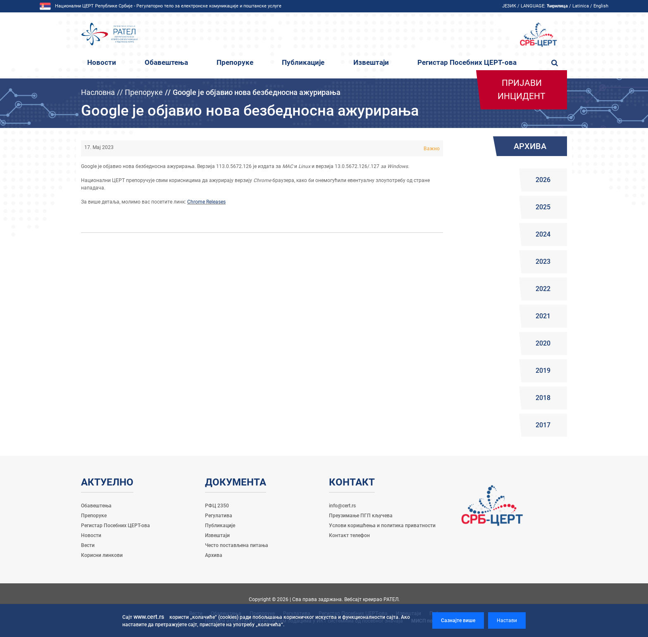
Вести (88, 545)
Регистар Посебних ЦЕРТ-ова (467, 62)
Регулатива (218, 516)
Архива (213, 555)
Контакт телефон (349, 535)
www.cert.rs (148, 616)
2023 (543, 261)
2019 (543, 370)
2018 (543, 398)
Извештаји (371, 62)
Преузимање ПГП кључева (361, 516)
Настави (507, 620)
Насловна (98, 92)
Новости (101, 62)
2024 (543, 234)
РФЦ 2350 (217, 506)
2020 (543, 343)
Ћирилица (557, 6)
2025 (543, 207)
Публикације (303, 62)
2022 (543, 289)
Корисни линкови (102, 555)
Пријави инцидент (522, 89)
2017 (543, 425)
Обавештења (166, 62)
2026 (543, 180)
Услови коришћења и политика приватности (382, 525)
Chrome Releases (206, 202)
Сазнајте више (458, 620)
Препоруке (235, 62)
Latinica (580, 6)
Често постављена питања (236, 545)
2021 (543, 316)
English (600, 6)
